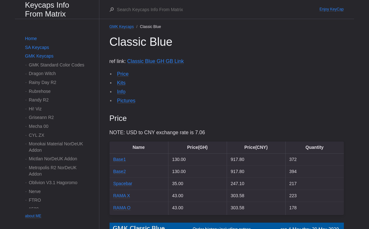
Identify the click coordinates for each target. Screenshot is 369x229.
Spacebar (122, 183)
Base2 (119, 171)
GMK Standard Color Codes (56, 64)
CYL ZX (37, 135)
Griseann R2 (41, 117)
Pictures (126, 100)
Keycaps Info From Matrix (47, 9)
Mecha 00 (38, 126)
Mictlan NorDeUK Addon (53, 158)
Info (121, 91)
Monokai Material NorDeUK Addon (56, 147)
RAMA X (121, 195)
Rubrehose (40, 91)
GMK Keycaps (39, 56)
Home (31, 38)
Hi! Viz (35, 108)
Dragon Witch (42, 73)
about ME (33, 216)
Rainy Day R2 (42, 82)
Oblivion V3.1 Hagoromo (53, 182)
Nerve (35, 191)
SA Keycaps (37, 47)
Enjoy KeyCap (331, 9)
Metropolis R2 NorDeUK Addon (53, 171)
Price (123, 74)
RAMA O (122, 207)
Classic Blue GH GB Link (155, 61)
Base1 (119, 159)
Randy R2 (39, 99)
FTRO (35, 200)
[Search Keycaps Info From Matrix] (217, 9)
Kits (121, 83)
